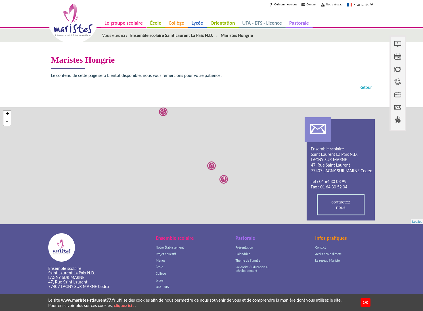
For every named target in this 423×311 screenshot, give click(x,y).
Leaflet (417, 221)
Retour (365, 87)
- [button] (7, 122)
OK (365, 302)
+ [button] (7, 114)
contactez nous (340, 204)
